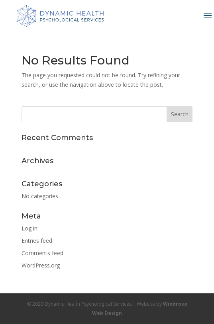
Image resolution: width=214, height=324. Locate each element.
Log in (29, 228)
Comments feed (42, 253)
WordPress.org (41, 265)
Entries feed (37, 240)
